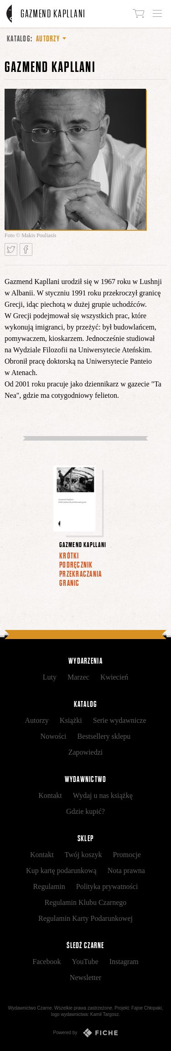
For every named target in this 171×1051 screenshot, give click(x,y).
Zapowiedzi (85, 752)
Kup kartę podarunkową (61, 870)
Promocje (127, 854)
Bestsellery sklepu (104, 736)
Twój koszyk (83, 854)
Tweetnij (11, 249)
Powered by (85, 1032)
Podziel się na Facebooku (26, 249)
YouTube (85, 961)
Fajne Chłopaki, (147, 1007)
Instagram (124, 961)
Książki (71, 720)
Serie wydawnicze (119, 720)
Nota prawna (126, 870)
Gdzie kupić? (85, 811)
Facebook (46, 961)
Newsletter (85, 977)
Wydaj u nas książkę (103, 795)
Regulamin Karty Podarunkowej (85, 918)
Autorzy (36, 720)
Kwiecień (114, 677)
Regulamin (49, 886)
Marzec (78, 677)
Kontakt (50, 795)
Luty (50, 677)
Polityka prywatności (107, 886)
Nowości (54, 736)
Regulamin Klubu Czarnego (86, 902)
